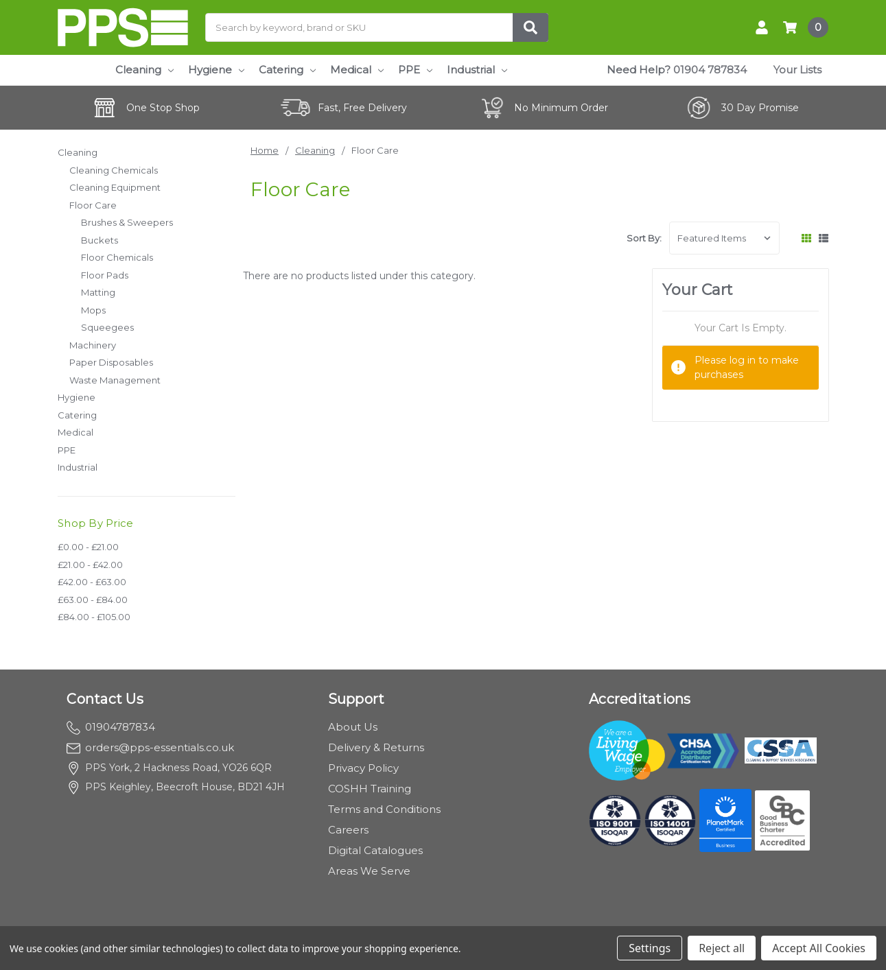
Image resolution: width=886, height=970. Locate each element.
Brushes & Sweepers (127, 222)
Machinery (92, 345)
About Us (352, 726)
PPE (415, 69)
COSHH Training (369, 788)
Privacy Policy (363, 767)
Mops (93, 310)
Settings (650, 948)
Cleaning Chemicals (113, 170)
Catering (287, 69)
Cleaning (144, 69)
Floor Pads (104, 275)
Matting (98, 292)
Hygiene (216, 69)
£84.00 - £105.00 (94, 616)
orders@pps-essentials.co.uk (150, 747)
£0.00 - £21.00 (88, 546)
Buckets (99, 240)
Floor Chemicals (117, 257)
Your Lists (797, 69)
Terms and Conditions (384, 809)
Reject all (722, 948)
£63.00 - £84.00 (93, 599)
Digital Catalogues (375, 850)
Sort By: (644, 238)
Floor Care (93, 205)
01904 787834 (710, 69)
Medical (357, 69)
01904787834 (111, 726)
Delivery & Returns (376, 747)
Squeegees (107, 327)
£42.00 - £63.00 (92, 581)
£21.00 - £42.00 (90, 564)
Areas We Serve (369, 870)
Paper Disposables (111, 362)
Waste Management (115, 380)
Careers (348, 829)
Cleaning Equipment (115, 187)
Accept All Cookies (818, 948)
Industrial (477, 69)
